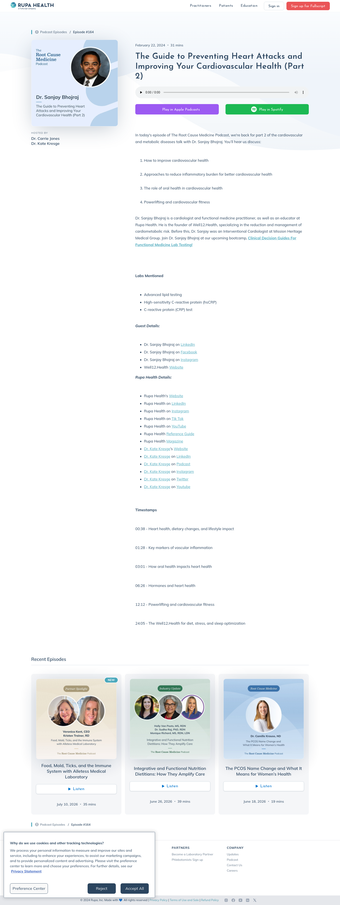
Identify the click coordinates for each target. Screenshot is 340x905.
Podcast (183, 464)
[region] (79, 865)
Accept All (134, 888)
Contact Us (234, 865)
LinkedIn (188, 344)
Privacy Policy (159, 900)
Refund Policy (210, 900)
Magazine (174, 441)
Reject (101, 888)
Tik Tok (177, 418)
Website (176, 367)
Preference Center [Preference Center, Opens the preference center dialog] (29, 888)
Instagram (189, 359)
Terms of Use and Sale (184, 900)
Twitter (182, 479)
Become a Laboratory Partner (192, 854)
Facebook (189, 352)
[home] (32, 6)
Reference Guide (180, 433)
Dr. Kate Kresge (157, 448)
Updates (233, 854)
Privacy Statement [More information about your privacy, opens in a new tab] (26, 871)
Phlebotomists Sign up (187, 860)
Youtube (183, 486)
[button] (200, 6)
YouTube (179, 426)
